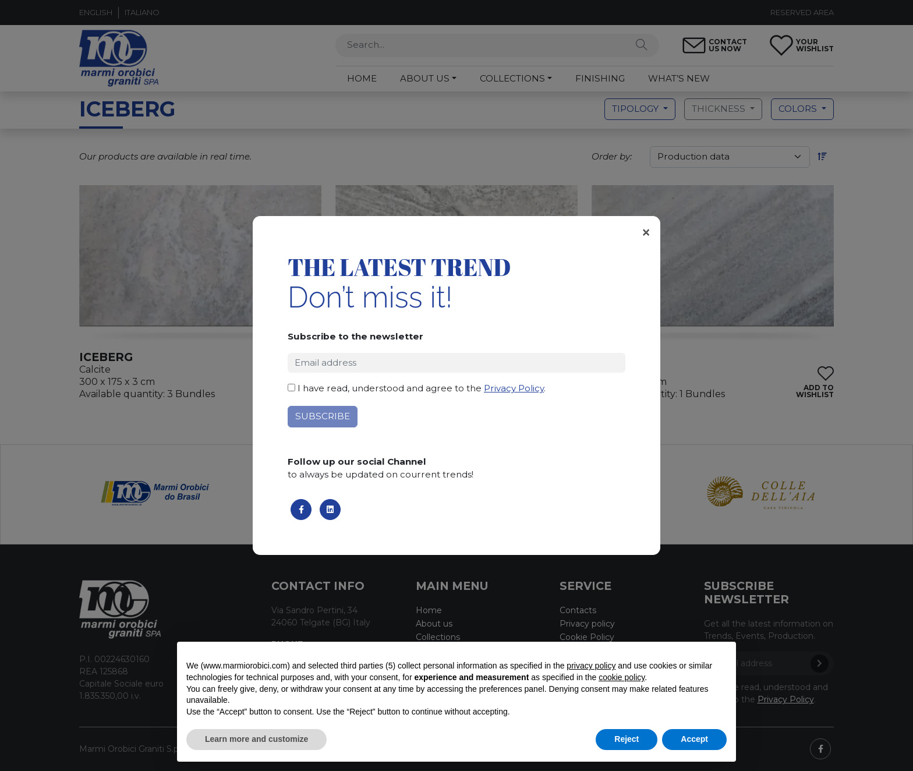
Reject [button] (626, 739)
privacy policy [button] (591, 665)
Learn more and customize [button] (256, 739)
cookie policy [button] (622, 677)
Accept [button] (694, 739)
